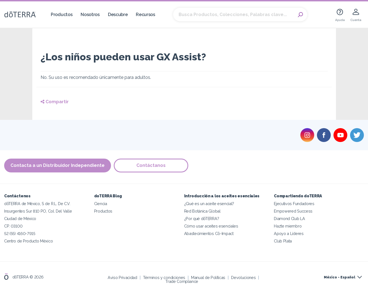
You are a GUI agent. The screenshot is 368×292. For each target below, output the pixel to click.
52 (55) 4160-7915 (19, 233)
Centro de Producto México (28, 241)
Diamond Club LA (289, 218)
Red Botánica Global (202, 211)
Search (300, 14)
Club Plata (283, 241)
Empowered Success (293, 211)
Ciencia (100, 203)
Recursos (145, 14)
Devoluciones (243, 277)
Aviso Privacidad (122, 277)
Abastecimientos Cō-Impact (209, 233)
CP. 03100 (13, 226)
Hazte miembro (287, 226)
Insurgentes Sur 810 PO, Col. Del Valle (38, 211)
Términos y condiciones (164, 277)
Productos (61, 14)
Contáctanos (151, 165)
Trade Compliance (181, 281)
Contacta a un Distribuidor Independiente (57, 165)
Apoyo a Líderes (288, 233)
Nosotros (90, 14)
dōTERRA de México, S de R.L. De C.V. (37, 203)
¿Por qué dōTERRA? (201, 218)
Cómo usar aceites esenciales (211, 226)
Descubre (118, 14)
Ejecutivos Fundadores (294, 203)
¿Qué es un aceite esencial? (209, 203)
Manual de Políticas (208, 277)
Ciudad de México (20, 218)
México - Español (339, 277)
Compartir (55, 101)
